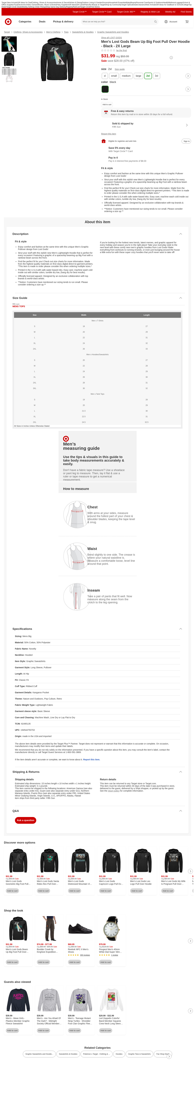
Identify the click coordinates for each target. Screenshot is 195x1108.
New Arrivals (151, 5)
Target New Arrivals (9, 3)
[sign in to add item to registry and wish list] (186, 141)
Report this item (108, 134)
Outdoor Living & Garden (92, 3)
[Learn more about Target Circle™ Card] (146, 150)
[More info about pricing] (171, 58)
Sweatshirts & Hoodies (83, 32)
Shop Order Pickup (38, 7)
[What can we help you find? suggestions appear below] (120, 21)
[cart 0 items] (187, 21)
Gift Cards (80, 5)
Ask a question (25, 820)
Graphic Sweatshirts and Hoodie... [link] (39, 1054)
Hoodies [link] (119, 1054)
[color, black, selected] (105, 89)
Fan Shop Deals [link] (163, 1054)
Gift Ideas (72, 5)
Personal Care (142, 3)
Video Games (32, 5)
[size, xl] (105, 76)
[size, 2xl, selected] (148, 76)
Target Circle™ (80, 12)
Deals (135, 5)
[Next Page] (188, 75)
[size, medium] (126, 76)
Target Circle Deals (14, 7)
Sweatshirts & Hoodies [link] (68, 1054)
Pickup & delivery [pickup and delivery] (64, 21)
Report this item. (91, 759)
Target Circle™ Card (102, 12)
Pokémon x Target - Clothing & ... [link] (96, 1054)
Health (165, 3)
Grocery (105, 3)
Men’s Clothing (53, 32)
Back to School (176, 5)
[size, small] (114, 76)
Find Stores (95, 7)
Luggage (179, 3)
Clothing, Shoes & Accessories (44, 3)
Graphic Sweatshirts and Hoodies (113, 32)
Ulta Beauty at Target (96, 5)
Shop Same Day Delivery (56, 7)
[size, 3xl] (156, 76)
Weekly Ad (26, 7)
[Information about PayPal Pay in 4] (146, 159)
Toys (16, 5)
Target (7, 32)
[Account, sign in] (171, 21)
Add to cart (107, 104)
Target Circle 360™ (126, 12)
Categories (26, 21)
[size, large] (138, 76)
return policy (113, 791)
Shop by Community (113, 5)
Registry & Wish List (150, 12)
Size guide (120, 69)
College (185, 5)
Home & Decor (63, 3)
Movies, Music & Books (46, 5)
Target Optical (127, 5)
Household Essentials (117, 3)
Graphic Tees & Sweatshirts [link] (139, 1054)
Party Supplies (62, 5)
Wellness (172, 3)
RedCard (76, 7)
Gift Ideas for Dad (24, 3)
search (155, 22)
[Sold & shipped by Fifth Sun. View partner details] (146, 125)
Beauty (133, 3)
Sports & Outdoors (155, 3)
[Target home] (8, 21)
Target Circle (85, 7)
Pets (86, 5)
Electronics (22, 5)
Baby (128, 3)
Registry (69, 7)
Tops (66, 32)
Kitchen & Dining (75, 3)
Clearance (141, 5)
